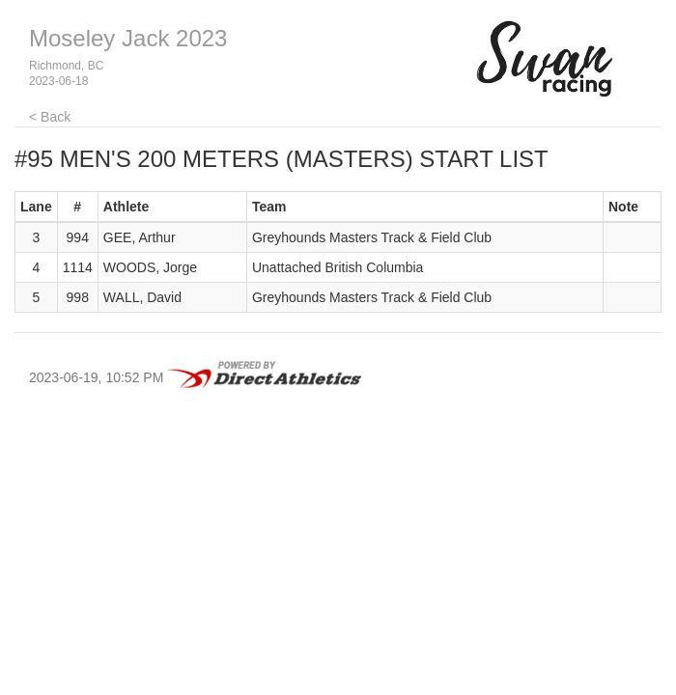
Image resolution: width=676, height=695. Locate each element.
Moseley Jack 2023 (128, 38)
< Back (49, 117)
